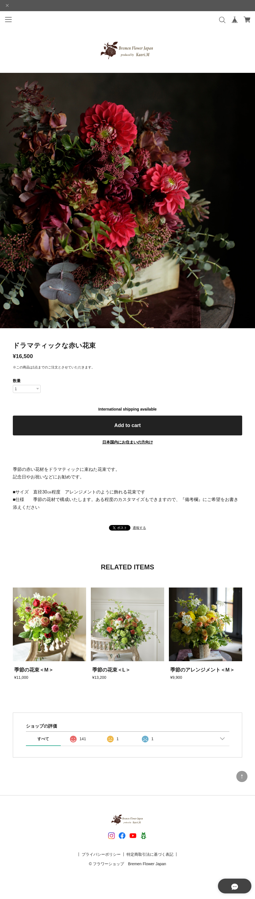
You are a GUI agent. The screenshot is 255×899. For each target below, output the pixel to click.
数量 (17, 381)
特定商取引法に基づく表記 (150, 854)
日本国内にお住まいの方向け (127, 442)
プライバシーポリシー (101, 854)
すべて (43, 739)
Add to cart (127, 425)
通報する (139, 528)
